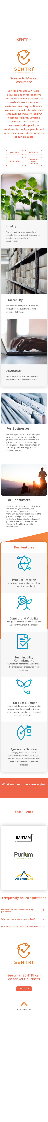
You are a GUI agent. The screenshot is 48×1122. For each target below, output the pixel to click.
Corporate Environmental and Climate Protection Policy (34, 1093)
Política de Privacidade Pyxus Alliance (33, 1111)
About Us (4, 1046)
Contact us (24, 989)
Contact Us (28, 1049)
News (3, 1055)
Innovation (28, 1046)
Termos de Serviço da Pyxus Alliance (12, 1111)
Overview (14, 152)
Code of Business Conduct (11, 1083)
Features (33, 152)
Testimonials (14, 161)
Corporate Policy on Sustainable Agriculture (10, 1099)
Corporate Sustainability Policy (33, 1099)
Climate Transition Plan (33, 1103)
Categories (5, 1052)
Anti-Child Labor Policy (32, 1088)
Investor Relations (8, 1049)
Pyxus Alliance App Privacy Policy (34, 1107)
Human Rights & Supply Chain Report (10, 1092)
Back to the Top (24, 1009)
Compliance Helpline (9, 1103)
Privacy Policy (6, 1080)
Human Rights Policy (9, 1088)
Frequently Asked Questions (33, 161)
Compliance (28, 1080)
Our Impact (28, 1052)
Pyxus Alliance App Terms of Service (12, 1107)
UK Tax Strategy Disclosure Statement (34, 1084)
